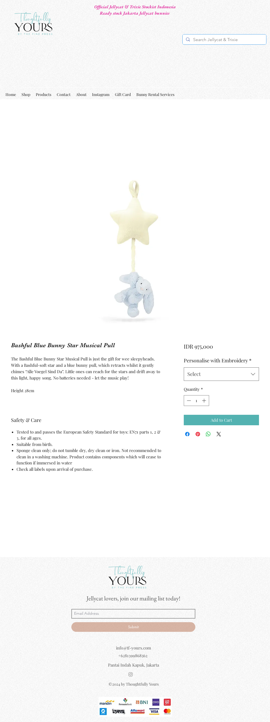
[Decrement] (188, 400)
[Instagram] (130, 674)
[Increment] (204, 400)
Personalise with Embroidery (218, 360)
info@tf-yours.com (133, 648)
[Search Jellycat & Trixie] (224, 39)
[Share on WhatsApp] (208, 434)
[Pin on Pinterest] (198, 434)
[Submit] (133, 627)
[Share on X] (218, 434)
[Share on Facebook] (187, 434)
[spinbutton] (196, 400)
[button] (261, 94)
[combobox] (221, 374)
